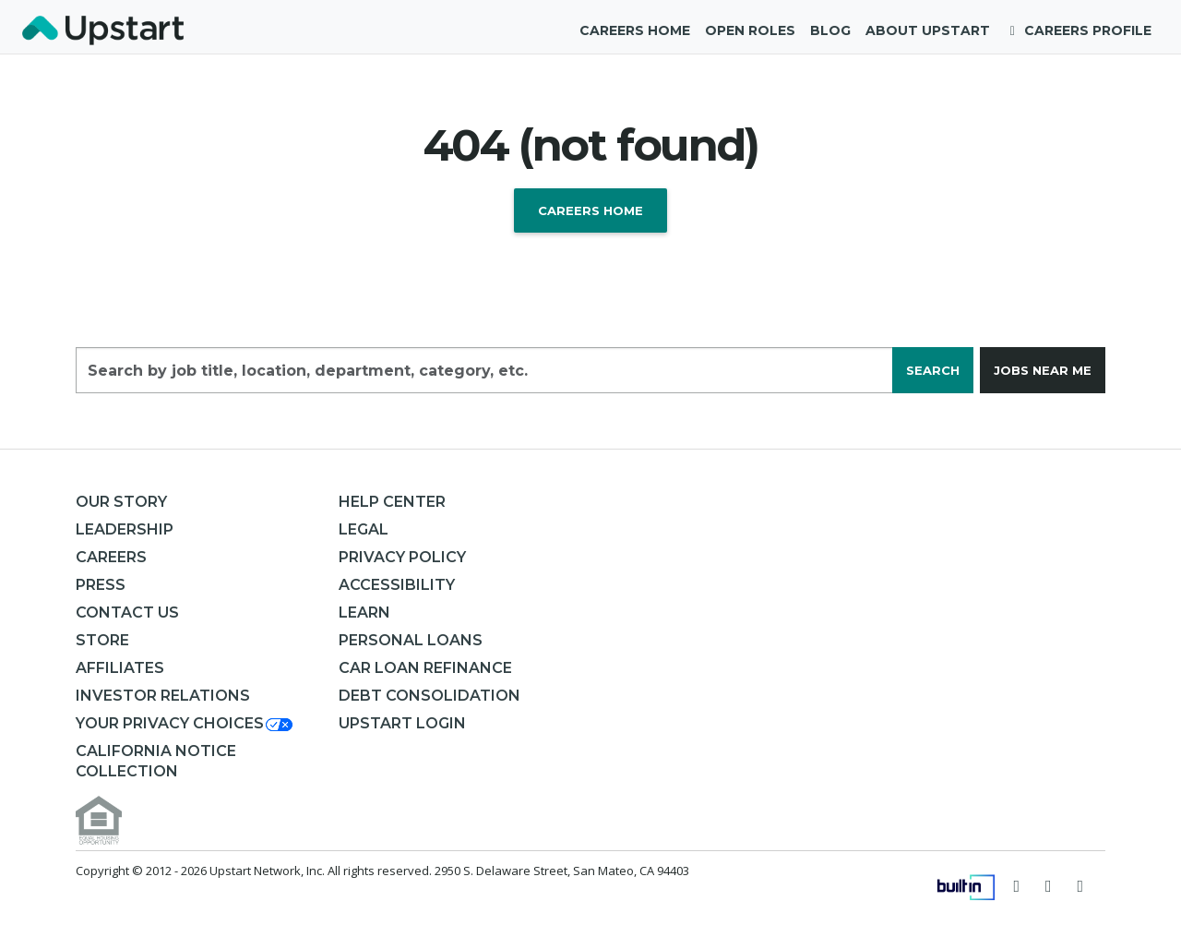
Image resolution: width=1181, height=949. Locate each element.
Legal (363, 529)
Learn (364, 612)
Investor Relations (163, 695)
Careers (111, 557)
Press (100, 585)
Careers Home (634, 30)
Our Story (121, 502)
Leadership (124, 529)
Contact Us (127, 612)
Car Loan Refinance (425, 668)
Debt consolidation (429, 695)
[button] (185, 723)
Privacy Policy (402, 557)
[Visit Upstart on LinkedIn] (1081, 885)
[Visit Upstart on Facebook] (1048, 885)
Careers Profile (1078, 30)
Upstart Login (402, 723)
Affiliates (120, 668)
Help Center (392, 502)
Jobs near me (1043, 370)
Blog (830, 30)
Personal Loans (411, 640)
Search (933, 370)
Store (102, 640)
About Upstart (927, 30)
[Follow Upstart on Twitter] (1017, 885)
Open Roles (750, 30)
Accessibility (397, 585)
